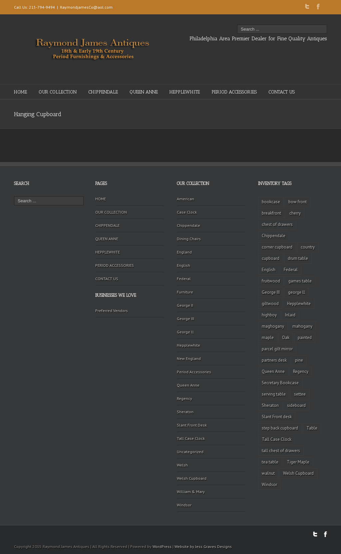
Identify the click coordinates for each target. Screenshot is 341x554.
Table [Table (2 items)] (311, 428)
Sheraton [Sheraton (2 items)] (270, 405)
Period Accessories (194, 371)
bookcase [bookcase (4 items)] (271, 202)
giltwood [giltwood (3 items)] (270, 303)
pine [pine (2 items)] (299, 360)
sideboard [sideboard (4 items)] (296, 405)
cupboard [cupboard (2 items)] (270, 258)
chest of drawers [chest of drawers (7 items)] (277, 224)
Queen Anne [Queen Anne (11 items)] (273, 371)
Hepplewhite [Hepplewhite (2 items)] (299, 303)
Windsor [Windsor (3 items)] (269, 484)
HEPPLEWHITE (185, 92)
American (185, 198)
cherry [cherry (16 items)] (295, 213)
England (184, 252)
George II (185, 305)
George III (185, 318)
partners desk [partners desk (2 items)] (274, 360)
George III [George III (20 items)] (271, 292)
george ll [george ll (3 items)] (296, 292)
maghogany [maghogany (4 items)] (273, 326)
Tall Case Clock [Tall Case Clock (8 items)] (276, 439)
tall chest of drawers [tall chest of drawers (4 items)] (281, 451)
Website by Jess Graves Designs (203, 546)
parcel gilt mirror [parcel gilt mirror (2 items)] (277, 349)
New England (189, 358)
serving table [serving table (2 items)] (274, 394)
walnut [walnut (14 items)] (268, 473)
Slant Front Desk (192, 425)
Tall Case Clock (191, 438)
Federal (184, 278)
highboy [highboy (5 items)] (269, 315)
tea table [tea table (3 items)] (270, 462)
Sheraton (185, 411)
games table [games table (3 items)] (300, 281)
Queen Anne (188, 385)
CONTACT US (281, 92)
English (183, 265)
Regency (184, 398)
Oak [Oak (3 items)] (285, 337)
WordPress (162, 546)
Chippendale (188, 225)
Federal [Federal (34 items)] (291, 270)
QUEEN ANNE (144, 92)
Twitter (307, 6)
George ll (185, 331)
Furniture (185, 291)
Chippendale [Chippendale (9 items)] (273, 236)
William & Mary (191, 491)
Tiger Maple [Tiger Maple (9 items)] (298, 462)
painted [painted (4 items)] (305, 337)
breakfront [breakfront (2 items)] (271, 213)
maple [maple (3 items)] (268, 337)
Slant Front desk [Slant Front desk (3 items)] (277, 417)
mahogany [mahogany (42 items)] (302, 326)
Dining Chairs (189, 238)
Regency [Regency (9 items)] (300, 371)
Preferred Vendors (111, 310)
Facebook (318, 6)
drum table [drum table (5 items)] (298, 258)
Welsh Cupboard (191, 478)
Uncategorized (190, 451)
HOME (20, 92)
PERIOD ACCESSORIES (234, 92)
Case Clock (187, 212)
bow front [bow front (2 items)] (297, 202)
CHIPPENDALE (103, 92)
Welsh (182, 464)
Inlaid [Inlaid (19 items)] (290, 315)
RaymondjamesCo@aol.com (86, 7)
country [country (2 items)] (308, 247)
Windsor (184, 504)
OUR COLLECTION (58, 92)
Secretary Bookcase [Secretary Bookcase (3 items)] (280, 383)
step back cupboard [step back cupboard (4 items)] (280, 428)
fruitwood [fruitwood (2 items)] (271, 281)
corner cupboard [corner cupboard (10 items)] (277, 247)
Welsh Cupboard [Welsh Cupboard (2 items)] (298, 473)
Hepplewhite (188, 345)
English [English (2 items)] (268, 270)
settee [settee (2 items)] (300, 394)
